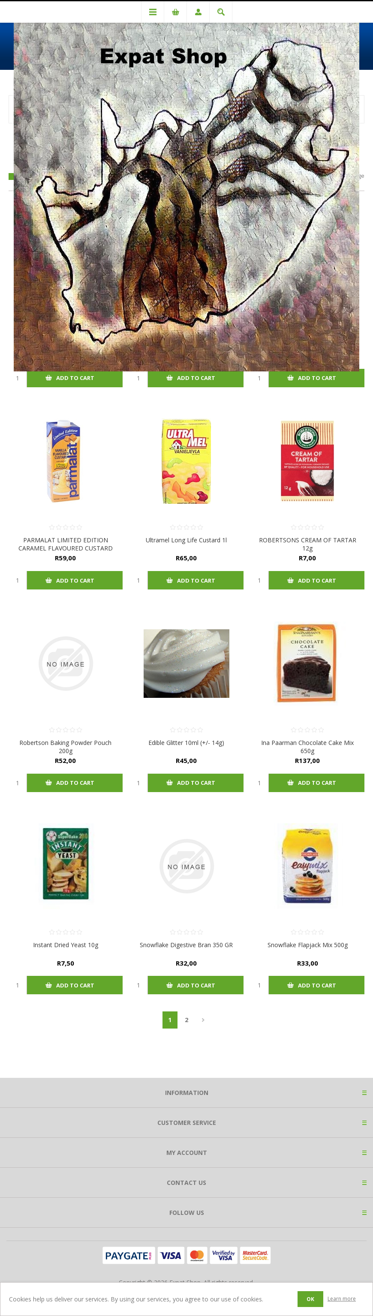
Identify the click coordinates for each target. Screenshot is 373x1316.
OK (310, 1299)
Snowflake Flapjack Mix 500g (308, 945)
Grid (12, 176)
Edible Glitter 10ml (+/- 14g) (186, 743)
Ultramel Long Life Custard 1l (186, 540)
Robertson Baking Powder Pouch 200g (65, 747)
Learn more (342, 1298)
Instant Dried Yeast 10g (65, 945)
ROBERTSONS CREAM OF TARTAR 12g (307, 544)
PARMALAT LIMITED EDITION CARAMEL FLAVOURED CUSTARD (65, 544)
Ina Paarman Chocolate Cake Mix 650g (307, 747)
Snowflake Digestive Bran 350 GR (186, 945)
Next (203, 1020)
